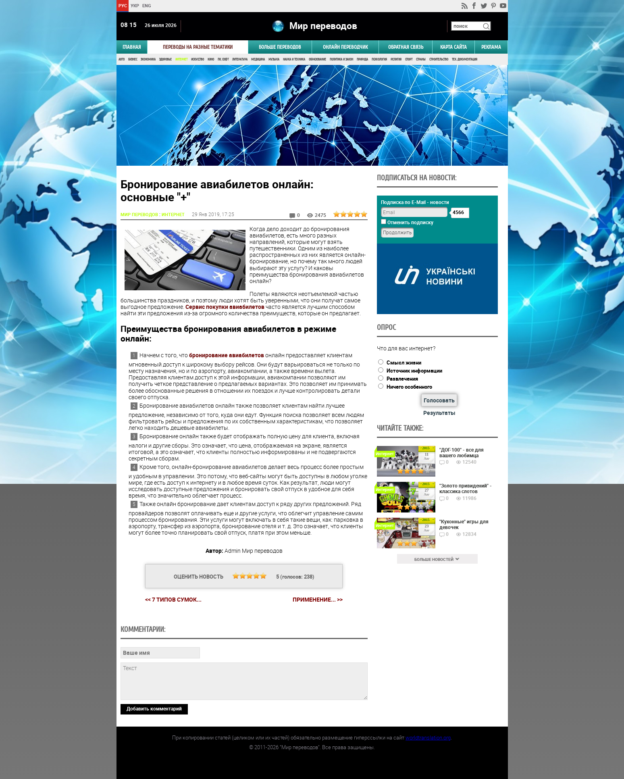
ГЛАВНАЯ (132, 47)
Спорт (408, 59)
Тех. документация (464, 59)
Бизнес (132, 59)
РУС (122, 5)
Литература (240, 59)
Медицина (258, 59)
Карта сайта (453, 47)
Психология (379, 59)
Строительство (438, 59)
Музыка (273, 59)
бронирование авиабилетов (226, 355)
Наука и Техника (294, 59)
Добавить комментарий (154, 708)
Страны (421, 59)
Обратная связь (405, 47)
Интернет (181, 59)
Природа (362, 59)
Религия (396, 59)
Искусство (197, 59)
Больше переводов (280, 47)
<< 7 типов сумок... (173, 599)
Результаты (439, 413)
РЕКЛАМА (491, 47)
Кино (211, 59)
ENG (146, 5)
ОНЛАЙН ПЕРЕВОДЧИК (345, 47)
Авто (122, 59)
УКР (134, 5)
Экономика (148, 59)
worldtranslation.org (428, 737)
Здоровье (165, 59)
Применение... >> (318, 599)
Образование (317, 59)
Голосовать (439, 400)
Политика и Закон (341, 59)
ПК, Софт (223, 59)
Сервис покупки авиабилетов (224, 306)
